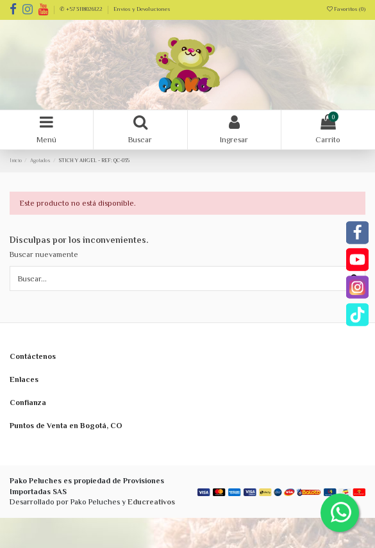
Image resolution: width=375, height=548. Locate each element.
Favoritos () (346, 9)
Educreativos (151, 501)
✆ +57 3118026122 (82, 9)
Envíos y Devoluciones (142, 9)
